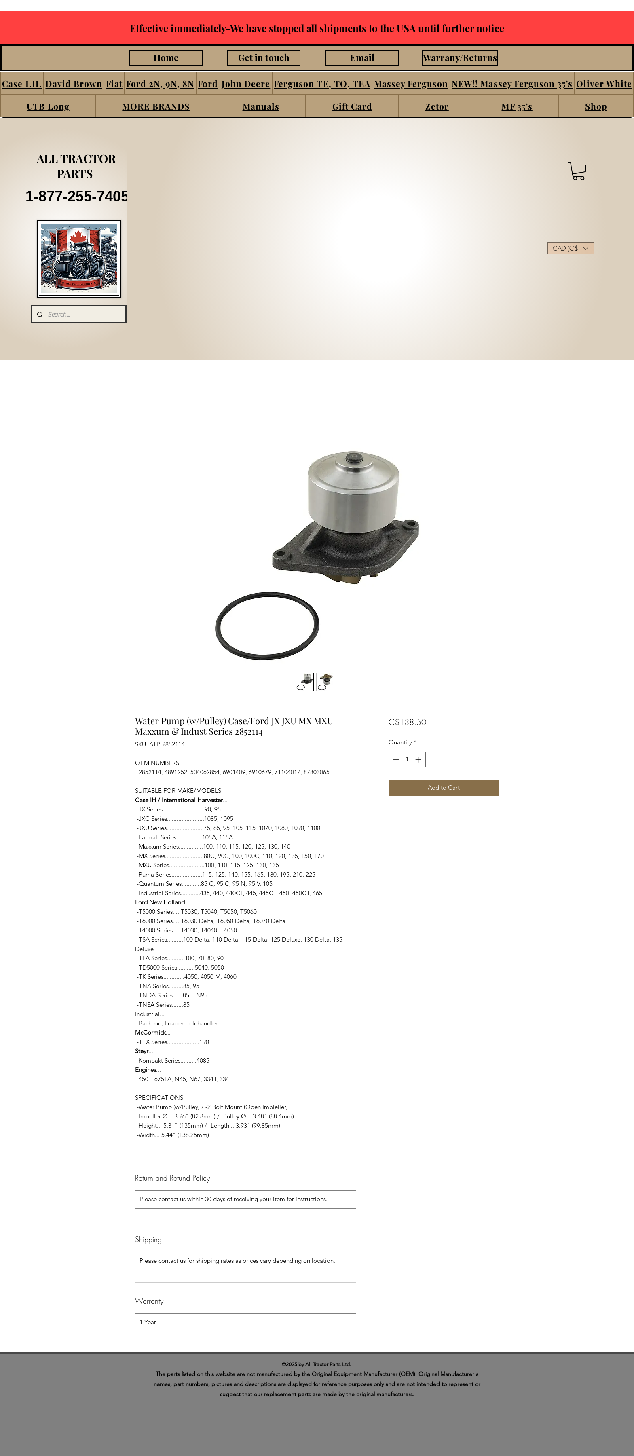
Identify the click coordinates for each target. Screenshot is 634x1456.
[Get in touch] (263, 58)
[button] (22, 83)
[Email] (362, 58)
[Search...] (78, 314)
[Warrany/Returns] (460, 58)
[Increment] (419, 759)
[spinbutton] (407, 759)
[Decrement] (395, 759)
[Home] (166, 58)
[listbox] (570, 248)
